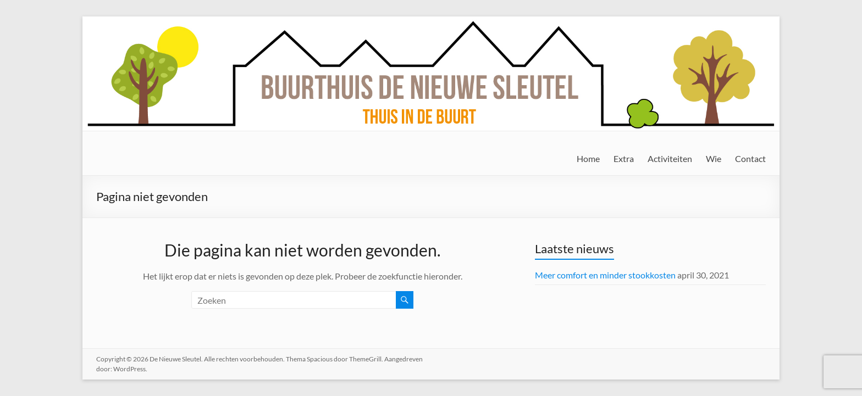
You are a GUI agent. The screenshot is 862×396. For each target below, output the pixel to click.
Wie (713, 158)
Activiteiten (670, 158)
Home (588, 158)
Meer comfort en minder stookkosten (605, 275)
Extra (624, 158)
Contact (750, 158)
